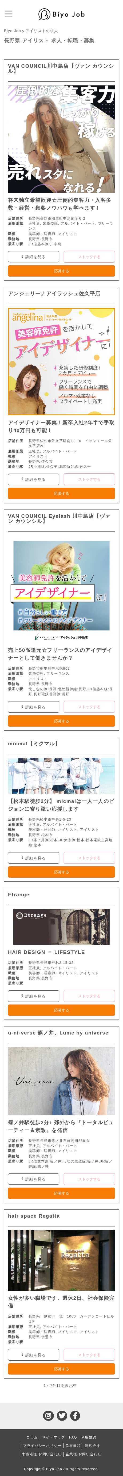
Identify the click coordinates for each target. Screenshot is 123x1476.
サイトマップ (53, 1437)
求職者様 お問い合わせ (42, 1454)
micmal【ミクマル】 (34, 743)
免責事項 (73, 1446)
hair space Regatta (34, 1216)
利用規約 (89, 1437)
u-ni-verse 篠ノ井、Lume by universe (58, 1033)
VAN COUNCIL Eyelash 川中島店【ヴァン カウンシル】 (59, 518)
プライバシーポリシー (42, 1446)
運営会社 (92, 1446)
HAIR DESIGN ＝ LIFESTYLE (46, 952)
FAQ (73, 1437)
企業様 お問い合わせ (84, 1454)
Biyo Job (12, 31)
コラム (32, 1437)
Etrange (19, 894)
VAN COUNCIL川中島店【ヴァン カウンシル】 (61, 68)
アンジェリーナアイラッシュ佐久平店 (54, 293)
